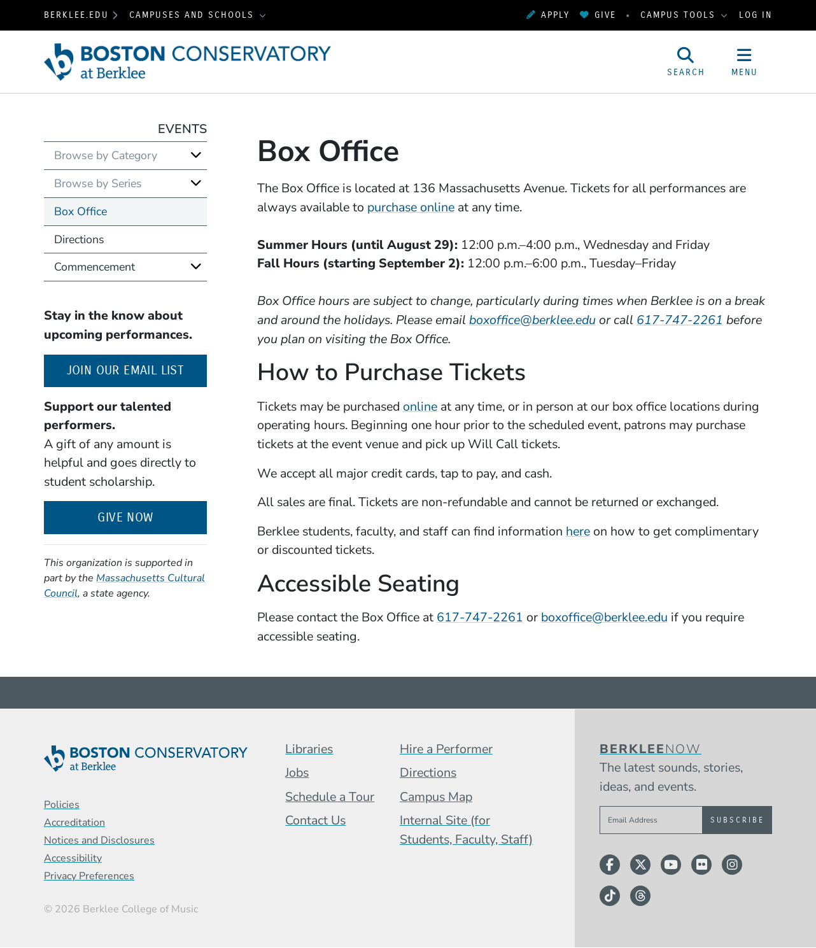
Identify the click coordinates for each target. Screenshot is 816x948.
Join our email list (137, 369)
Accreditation (74, 823)
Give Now (125, 517)
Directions (79, 239)
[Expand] (196, 155)
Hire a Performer (446, 749)
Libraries (309, 749)
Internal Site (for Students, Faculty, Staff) (466, 830)
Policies (62, 805)
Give (598, 15)
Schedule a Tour (329, 796)
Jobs (297, 772)
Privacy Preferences (89, 876)
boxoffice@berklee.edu (604, 617)
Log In (755, 15)
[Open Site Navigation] (744, 62)
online (420, 406)
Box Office (80, 211)
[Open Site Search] (686, 62)
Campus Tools (679, 15)
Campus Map (436, 796)
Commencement (94, 266)
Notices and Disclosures (99, 840)
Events (182, 129)
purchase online (410, 207)
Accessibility (73, 858)
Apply (548, 15)
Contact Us (315, 820)
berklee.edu (76, 15)
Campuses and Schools (193, 15)
